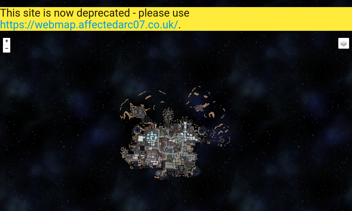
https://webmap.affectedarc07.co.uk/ (89, 24)
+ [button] (6, 41)
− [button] (6, 49)
